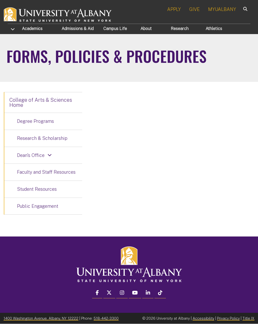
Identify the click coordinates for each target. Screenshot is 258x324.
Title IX (248, 318)
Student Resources (37, 189)
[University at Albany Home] (58, 14)
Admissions (78, 28)
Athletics (214, 28)
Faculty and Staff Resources (46, 172)
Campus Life (115, 28)
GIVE (194, 9)
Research (180, 28)
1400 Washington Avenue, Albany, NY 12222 (41, 318)
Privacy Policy (228, 318)
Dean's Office (31, 155)
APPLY (174, 9)
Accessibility (203, 318)
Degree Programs (35, 121)
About (146, 28)
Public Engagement (37, 206)
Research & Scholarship (42, 138)
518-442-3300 (106, 318)
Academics (32, 28)
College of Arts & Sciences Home (40, 102)
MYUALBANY (222, 9)
